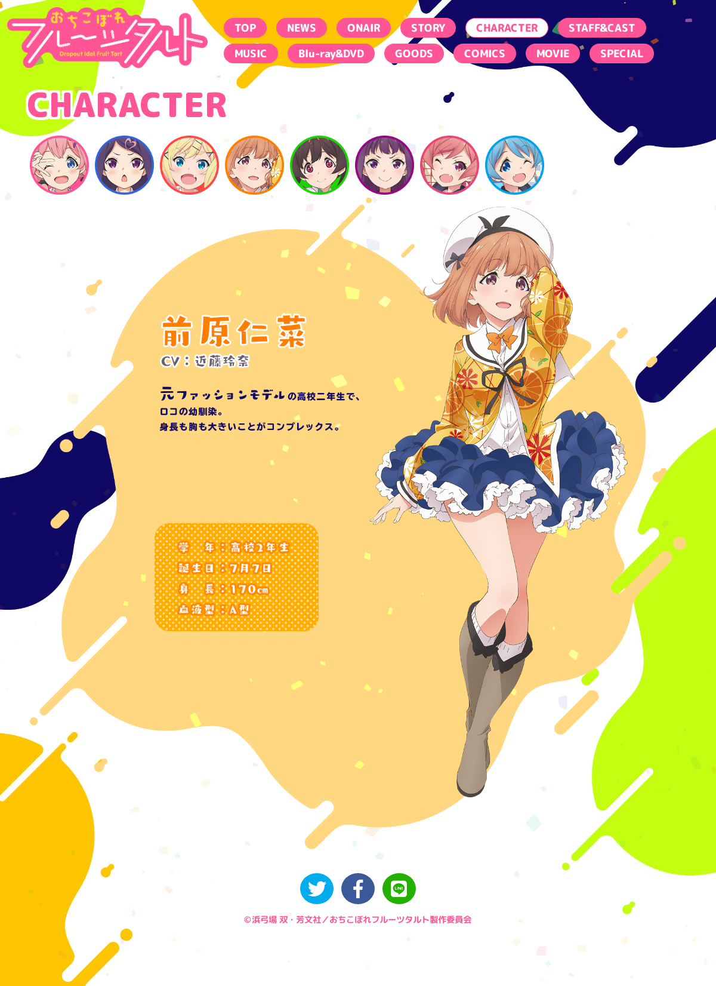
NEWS (301, 27)
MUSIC (250, 53)
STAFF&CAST (602, 27)
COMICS (484, 53)
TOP (245, 27)
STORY (428, 27)
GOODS (414, 53)
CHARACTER (507, 27)
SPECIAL (621, 53)
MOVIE (552, 53)
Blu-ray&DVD (331, 53)
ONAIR (363, 27)
